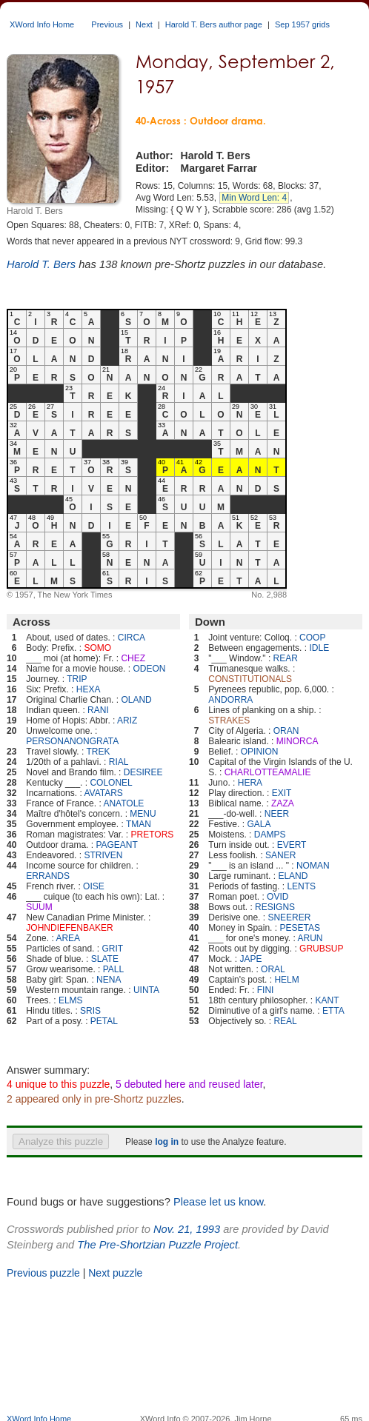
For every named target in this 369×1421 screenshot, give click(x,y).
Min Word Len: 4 (254, 198)
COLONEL (111, 783)
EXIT (282, 793)
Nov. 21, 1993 (186, 1229)
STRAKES (229, 720)
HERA (250, 783)
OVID (277, 897)
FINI (265, 990)
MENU (143, 814)
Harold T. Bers (41, 264)
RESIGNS (275, 907)
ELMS (71, 1000)
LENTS (301, 886)
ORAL (273, 969)
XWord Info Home (42, 24)
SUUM (39, 907)
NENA (108, 979)
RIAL (119, 762)
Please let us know (218, 1202)
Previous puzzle (43, 1273)
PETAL (104, 1021)
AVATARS (103, 793)
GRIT (112, 948)
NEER (277, 814)
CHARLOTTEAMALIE (268, 772)
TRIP (77, 679)
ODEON (149, 668)
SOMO (97, 648)
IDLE (319, 648)
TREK (98, 751)
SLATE (105, 959)
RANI (98, 710)
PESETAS (299, 928)
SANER (280, 855)
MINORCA (297, 741)
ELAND (293, 876)
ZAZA (282, 803)
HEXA (88, 689)
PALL (113, 969)
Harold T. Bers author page (213, 24)
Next (144, 24)
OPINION (260, 751)
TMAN (138, 824)
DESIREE (143, 772)
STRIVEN (103, 855)
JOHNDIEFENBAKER (69, 928)
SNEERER (288, 917)
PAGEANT (116, 845)
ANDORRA (230, 700)
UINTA (146, 990)
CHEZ (133, 658)
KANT (327, 1000)
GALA (258, 824)
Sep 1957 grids (302, 24)
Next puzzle (115, 1273)
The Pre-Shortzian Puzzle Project (157, 1245)
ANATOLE (123, 803)
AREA (68, 938)
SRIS (90, 1011)
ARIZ (127, 720)
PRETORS (152, 834)
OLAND (136, 700)
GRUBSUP (321, 948)
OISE (93, 886)
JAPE (250, 959)
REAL (284, 1021)
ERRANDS (48, 876)
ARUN (310, 938)
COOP (312, 637)
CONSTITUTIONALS (250, 679)
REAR (285, 658)
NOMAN (313, 865)
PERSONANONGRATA (72, 741)
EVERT (292, 845)
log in (167, 1142)
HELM (286, 979)
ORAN (286, 731)
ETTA (333, 1011)
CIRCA (131, 637)
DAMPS (270, 834)
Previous (107, 24)
